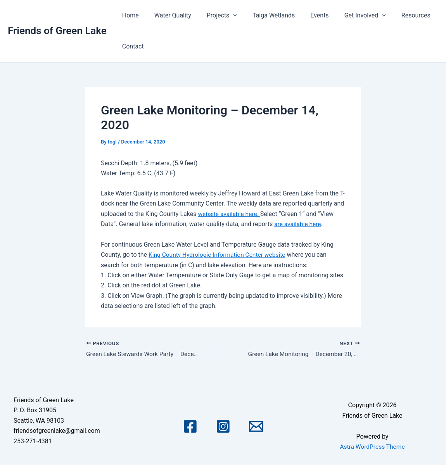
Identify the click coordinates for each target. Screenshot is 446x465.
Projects (214, 15)
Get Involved (348, 15)
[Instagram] (223, 426)
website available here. (230, 214)
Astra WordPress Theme (372, 447)
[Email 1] (256, 426)
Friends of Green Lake (57, 30)
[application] (225, 15)
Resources (395, 15)
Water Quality (168, 15)
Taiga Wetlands (263, 15)
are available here (298, 224)
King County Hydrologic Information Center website (219, 254)
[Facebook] (190, 426)
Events (305, 15)
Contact (131, 46)
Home (129, 15)
